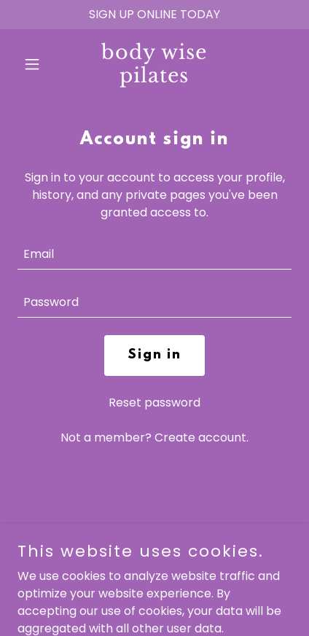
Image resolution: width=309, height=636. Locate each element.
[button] (37, 64)
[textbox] (154, 254)
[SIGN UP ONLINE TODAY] (154, 14)
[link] (154, 78)
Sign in (154, 355)
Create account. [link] (201, 437)
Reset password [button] (154, 402)
